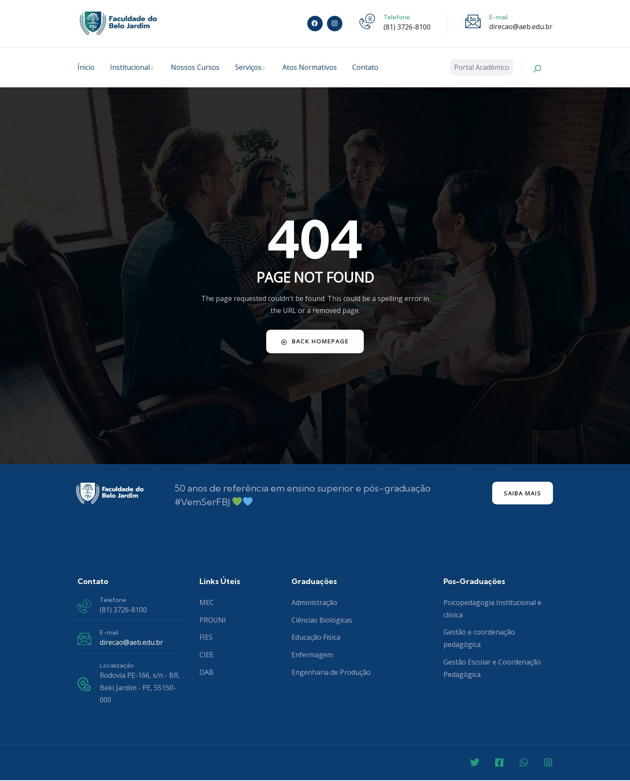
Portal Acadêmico (481, 67)
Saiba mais (519, 494)
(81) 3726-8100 (407, 27)
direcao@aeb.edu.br (521, 26)
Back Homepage (315, 341)
